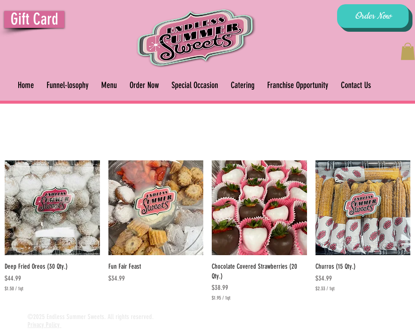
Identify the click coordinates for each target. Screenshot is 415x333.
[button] (408, 51)
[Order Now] (373, 16)
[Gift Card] (34, 19)
